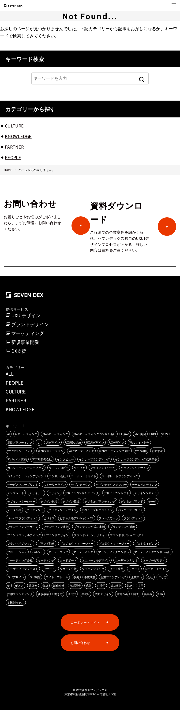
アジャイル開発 (17, 466)
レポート (134, 575)
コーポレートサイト (83, 483)
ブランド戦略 (46, 550)
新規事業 (43, 601)
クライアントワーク (103, 474)
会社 (150, 584)
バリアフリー (34, 516)
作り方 (162, 584)
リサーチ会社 (68, 575)
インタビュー (65, 466)
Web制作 (141, 457)
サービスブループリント (22, 491)
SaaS (164, 441)
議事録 (148, 601)
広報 (89, 592)
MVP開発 (140, 441)
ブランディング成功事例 (89, 533)
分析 (45, 592)
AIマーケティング (26, 441)
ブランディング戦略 (122, 533)
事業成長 (89, 584)
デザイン (54, 500)
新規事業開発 (22, 349)
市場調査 (75, 592)
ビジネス (49, 525)
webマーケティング (81, 457)
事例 (76, 584)
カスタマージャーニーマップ (25, 474)
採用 (140, 592)
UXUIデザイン (23, 322)
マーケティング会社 (20, 567)
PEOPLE (13, 157)
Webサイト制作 (139, 449)
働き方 (19, 592)
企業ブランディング (113, 584)
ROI (153, 441)
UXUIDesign (73, 449)
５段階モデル (15, 609)
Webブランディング (20, 457)
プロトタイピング (146, 550)
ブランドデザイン (27, 331)
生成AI (85, 601)
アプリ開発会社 (42, 466)
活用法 (72, 601)
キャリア (79, 474)
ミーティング (46, 567)
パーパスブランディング (22, 525)
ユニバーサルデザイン (96, 567)
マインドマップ (58, 558)
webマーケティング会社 (114, 457)
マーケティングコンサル (113, 558)
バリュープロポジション (97, 516)
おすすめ (157, 457)
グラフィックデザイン (135, 474)
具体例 (33, 592)
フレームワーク (108, 525)
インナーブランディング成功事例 (136, 466)
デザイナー (36, 500)
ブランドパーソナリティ (89, 542)
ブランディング (133, 525)
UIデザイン (53, 449)
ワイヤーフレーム (57, 584)
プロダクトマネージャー (114, 550)
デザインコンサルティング (82, 500)
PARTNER (14, 147)
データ (152, 508)
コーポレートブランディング (119, 483)
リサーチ (49, 575)
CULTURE (14, 126)
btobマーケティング (55, 441)
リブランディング (93, 575)
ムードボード (68, 567)
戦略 (129, 592)
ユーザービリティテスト (22, 575)
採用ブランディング (20, 601)
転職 (160, 601)
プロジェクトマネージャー (77, 550)
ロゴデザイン (15, 584)
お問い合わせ (80, 649)
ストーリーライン (54, 491)
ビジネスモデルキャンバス (77, 525)
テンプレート (15, 500)
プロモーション (17, 558)
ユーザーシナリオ (126, 567)
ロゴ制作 (35, 584)
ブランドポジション (20, 550)
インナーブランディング (94, 466)
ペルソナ (37, 558)
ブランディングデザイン (22, 533)
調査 (136, 601)
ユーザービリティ (154, 567)
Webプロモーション (51, 457)
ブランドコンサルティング (24, 542)
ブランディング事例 (56, 533)
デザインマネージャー (21, 508)
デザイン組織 (71, 508)
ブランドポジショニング (125, 542)
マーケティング (25, 340)
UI (39, 449)
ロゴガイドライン (156, 575)
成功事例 (116, 592)
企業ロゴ (136, 584)
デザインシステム (145, 500)
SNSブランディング (19, 449)
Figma (125, 441)
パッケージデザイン (130, 516)
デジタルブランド (132, 508)
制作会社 (58, 592)
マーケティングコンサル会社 (152, 558)
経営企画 (122, 601)
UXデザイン (116, 449)
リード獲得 (116, 575)
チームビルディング (144, 491)
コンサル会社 (57, 483)
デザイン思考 (49, 508)
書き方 (58, 601)
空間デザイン (103, 601)
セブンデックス (81, 491)
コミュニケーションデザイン (25, 483)
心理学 (101, 592)
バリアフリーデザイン (63, 516)
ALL (10, 380)
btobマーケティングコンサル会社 (94, 441)
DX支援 (16, 357)
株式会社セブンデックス (91, 697)
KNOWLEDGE (18, 136)
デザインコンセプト (116, 500)
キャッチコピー (59, 474)
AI (8, 441)
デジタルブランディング (100, 508)
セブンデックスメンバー (111, 491)
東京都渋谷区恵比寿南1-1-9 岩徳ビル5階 (90, 701)
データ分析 (14, 516)
